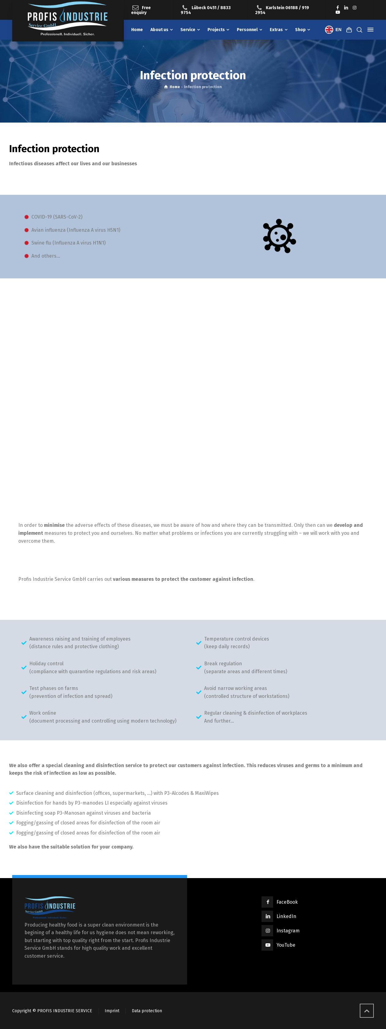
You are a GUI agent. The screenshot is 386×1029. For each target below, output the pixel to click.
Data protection (147, 1010)
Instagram (288, 931)
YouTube (285, 945)
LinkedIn (286, 916)
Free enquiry (141, 10)
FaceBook (287, 902)
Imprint (112, 1010)
